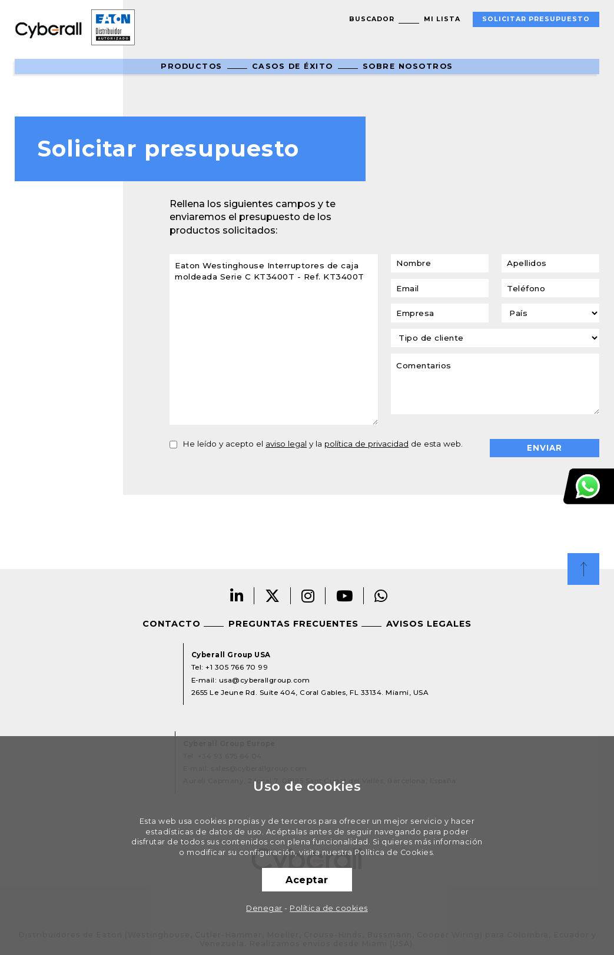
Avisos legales (429, 623)
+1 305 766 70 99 (236, 667)
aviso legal (286, 443)
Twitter (272, 595)
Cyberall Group (48, 29)
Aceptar (307, 880)
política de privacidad (366, 443)
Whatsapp (381, 595)
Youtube (344, 595)
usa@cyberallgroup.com (264, 680)
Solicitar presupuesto (536, 19)
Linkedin (237, 595)
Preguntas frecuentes (293, 623)
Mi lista (442, 19)
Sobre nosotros (408, 66)
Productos (192, 66)
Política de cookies (329, 908)
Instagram (308, 595)
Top (583, 569)
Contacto (171, 623)
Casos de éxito (292, 66)
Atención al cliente (588, 486)
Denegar (264, 908)
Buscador (371, 19)
